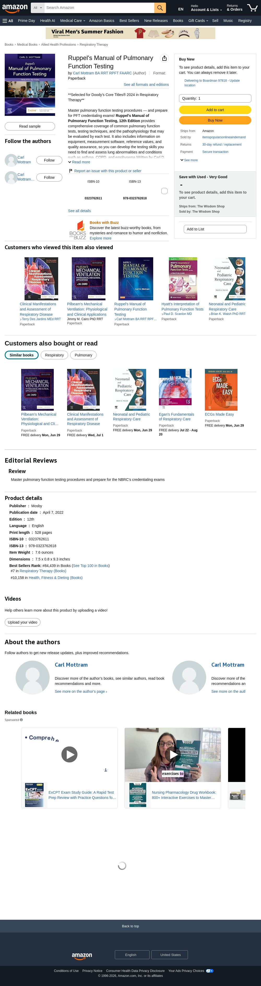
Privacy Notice (92, 971)
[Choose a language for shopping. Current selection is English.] (128, 954)
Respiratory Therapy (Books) (43, 571)
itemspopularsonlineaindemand (224, 137)
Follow (49, 160)
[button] (7, 21)
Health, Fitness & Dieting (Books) (55, 578)
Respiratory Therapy (94, 44)
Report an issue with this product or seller (104, 171)
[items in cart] (252, 7)
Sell (215, 21)
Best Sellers (129, 21)
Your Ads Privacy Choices (186, 971)
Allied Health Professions (58, 44)
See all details (79, 211)
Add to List (195, 229)
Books (178, 21)
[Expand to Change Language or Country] (145, 955)
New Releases (156, 21)
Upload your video (22, 622)
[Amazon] (15, 7)
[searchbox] (99, 8)
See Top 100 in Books (91, 566)
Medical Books (27, 44)
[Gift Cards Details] (207, 20)
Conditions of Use (66, 971)
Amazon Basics (101, 21)
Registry (245, 21)
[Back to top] (130, 931)
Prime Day (26, 21)
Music (228, 21)
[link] (41, 309)
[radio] (22, 355)
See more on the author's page (80, 691)
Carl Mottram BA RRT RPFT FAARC (102, 73)
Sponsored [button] (14, 719)
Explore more (100, 238)
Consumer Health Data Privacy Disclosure (135, 971)
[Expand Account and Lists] (221, 10)
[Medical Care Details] (84, 20)
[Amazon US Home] (82, 957)
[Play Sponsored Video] (69, 755)
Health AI (47, 21)
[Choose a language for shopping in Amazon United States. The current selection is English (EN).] (176, 8)
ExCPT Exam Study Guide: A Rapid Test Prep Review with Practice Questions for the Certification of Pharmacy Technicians (82, 795)
